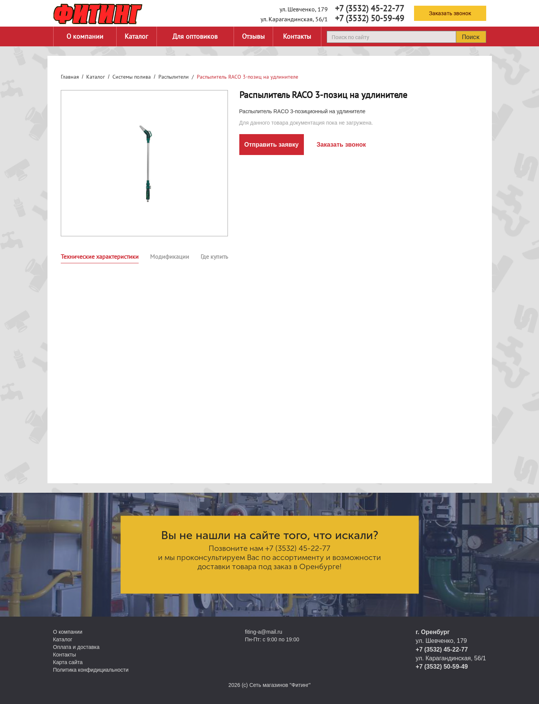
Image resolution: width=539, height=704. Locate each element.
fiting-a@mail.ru (263, 632)
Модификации (169, 256)
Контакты (297, 36)
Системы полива (131, 76)
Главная (70, 76)
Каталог (136, 36)
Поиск (470, 37)
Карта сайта (68, 662)
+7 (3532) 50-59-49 (369, 18)
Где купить (214, 256)
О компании (84, 36)
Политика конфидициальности (91, 670)
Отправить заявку (271, 144)
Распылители (173, 76)
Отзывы (253, 36)
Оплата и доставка (76, 647)
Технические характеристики (100, 256)
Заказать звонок (450, 13)
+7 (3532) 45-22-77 (369, 8)
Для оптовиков (195, 36)
